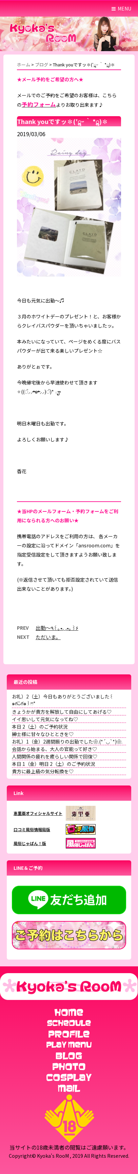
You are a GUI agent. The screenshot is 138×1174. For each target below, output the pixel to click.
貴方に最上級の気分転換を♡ (43, 771)
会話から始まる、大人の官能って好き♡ (54, 749)
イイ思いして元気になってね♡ (45, 719)
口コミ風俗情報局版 (32, 829)
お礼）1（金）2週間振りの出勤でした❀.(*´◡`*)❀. (67, 741)
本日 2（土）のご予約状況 (40, 726)
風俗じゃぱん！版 (30, 843)
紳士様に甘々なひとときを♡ (43, 734)
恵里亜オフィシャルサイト (38, 813)
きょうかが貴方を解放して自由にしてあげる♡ (62, 711)
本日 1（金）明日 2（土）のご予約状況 (53, 763)
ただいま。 (48, 637)
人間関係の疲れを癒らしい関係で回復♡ (54, 756)
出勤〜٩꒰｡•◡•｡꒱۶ (57, 627)
